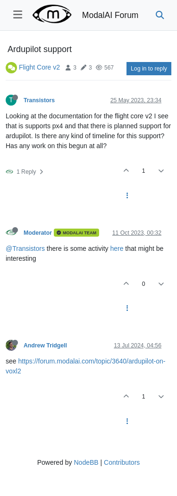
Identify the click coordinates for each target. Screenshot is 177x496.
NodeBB (86, 462)
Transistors (39, 100)
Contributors (122, 462)
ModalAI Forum (110, 15)
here (116, 248)
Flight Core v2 (39, 67)
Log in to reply (149, 68)
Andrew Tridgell (45, 345)
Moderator (38, 233)
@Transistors (25, 248)
